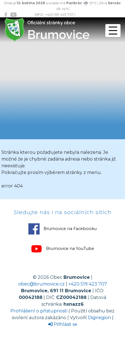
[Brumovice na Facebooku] (5, 14)
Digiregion (99, 317)
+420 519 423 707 (87, 284)
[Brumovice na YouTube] (13, 14)
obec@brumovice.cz (41, 284)
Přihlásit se (62, 324)
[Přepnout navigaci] (113, 30)
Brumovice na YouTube (62, 248)
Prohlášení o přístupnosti (38, 311)
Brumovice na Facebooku (62, 229)
